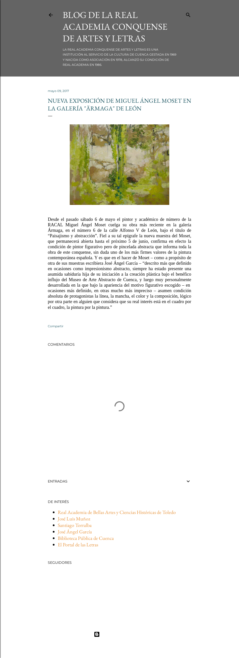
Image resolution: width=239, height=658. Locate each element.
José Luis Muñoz (74, 518)
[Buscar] (188, 14)
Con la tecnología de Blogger (119, 634)
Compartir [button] (55, 326)
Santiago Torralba (75, 525)
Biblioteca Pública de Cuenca (86, 538)
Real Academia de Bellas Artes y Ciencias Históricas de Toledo (117, 512)
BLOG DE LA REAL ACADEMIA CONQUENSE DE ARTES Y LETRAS (115, 26)
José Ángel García (75, 531)
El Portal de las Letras (78, 544)
